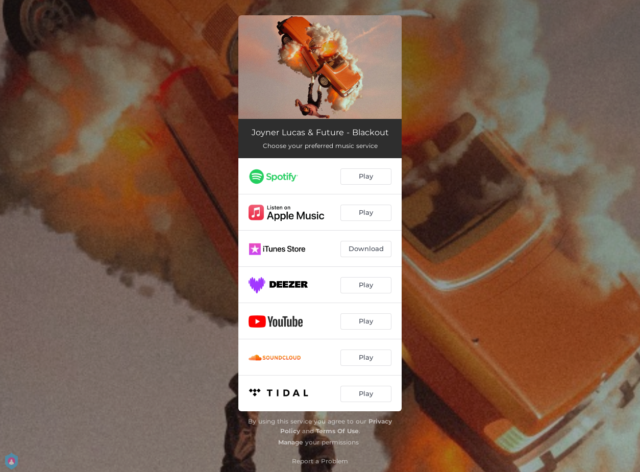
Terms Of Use (337, 431)
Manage (290, 442)
